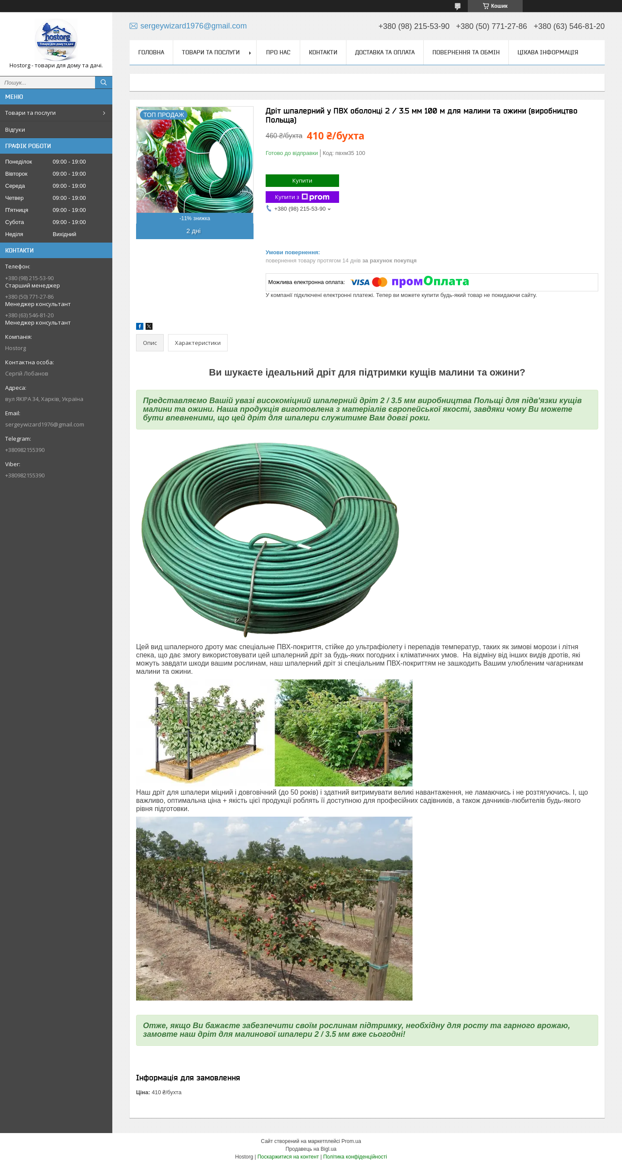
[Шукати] (103, 82)
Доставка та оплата (385, 52)
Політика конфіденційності (355, 1157)
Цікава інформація (547, 52)
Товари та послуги (30, 113)
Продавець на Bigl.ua (311, 1149)
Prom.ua (351, 1141)
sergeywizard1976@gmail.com (44, 424)
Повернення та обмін (466, 52)
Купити (302, 180)
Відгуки (15, 129)
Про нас (278, 52)
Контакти (323, 52)
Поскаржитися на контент (288, 1157)
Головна (151, 52)
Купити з (302, 197)
